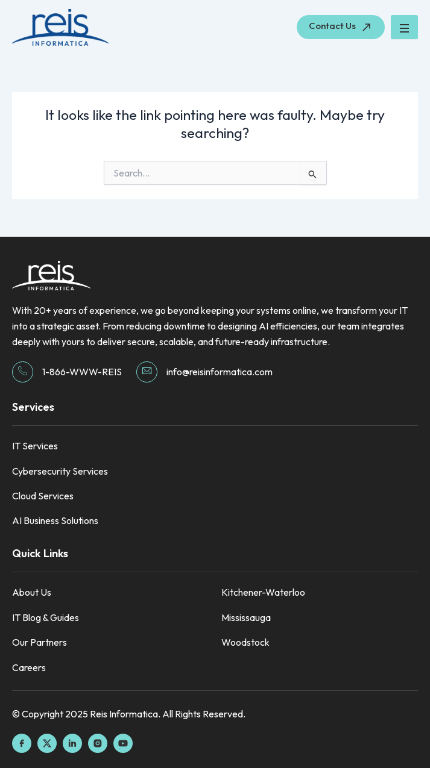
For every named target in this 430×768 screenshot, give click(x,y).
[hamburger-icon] (404, 27)
